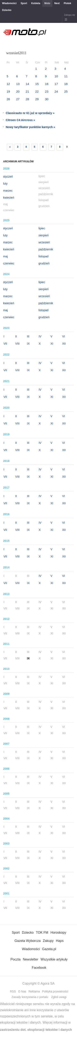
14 (27, 84)
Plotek (67, 3)
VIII (17, 343)
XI (52, 343)
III (28, 336)
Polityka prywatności (55, 991)
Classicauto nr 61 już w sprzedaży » (30, 113)
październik (46, 249)
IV (40, 336)
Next (57, 3)
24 (56, 91)
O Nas (22, 991)
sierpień (44, 235)
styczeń (8, 176)
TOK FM (42, 932)
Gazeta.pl (49, 949)
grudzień (44, 263)
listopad (43, 256)
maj (5, 256)
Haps (59, 941)
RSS (13, 991)
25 (66, 91)
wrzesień (44, 242)
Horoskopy (58, 932)
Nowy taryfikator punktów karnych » (30, 127)
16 (46, 84)
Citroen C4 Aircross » (20, 120)
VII (5, 343)
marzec (8, 190)
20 (18, 91)
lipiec (42, 228)
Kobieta (35, 3)
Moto (47, 3)
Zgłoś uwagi (59, 997)
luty (5, 183)
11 (66, 76)
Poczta (15, 959)
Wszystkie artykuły (54, 959)
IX (28, 343)
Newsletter (30, 959)
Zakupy (48, 941)
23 (46, 91)
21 (27, 91)
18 (66, 84)
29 (37, 99)
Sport (24, 3)
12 (8, 84)
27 (18, 99)
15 (37, 84)
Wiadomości (9, 3)
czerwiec (8, 263)
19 (8, 91)
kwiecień (8, 197)
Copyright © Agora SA (38, 983)
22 (37, 91)
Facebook (39, 967)
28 (27, 99)
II (16, 336)
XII (64, 343)
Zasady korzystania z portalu (29, 997)
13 (18, 84)
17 (56, 84)
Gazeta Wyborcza (28, 941)
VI (63, 336)
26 (8, 99)
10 (56, 76)
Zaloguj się (69, 15)
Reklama (34, 991)
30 (46, 99)
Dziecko (6, 10)
